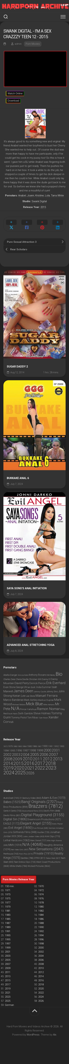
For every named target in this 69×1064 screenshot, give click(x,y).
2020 (41, 988)
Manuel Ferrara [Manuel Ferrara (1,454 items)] (46, 696)
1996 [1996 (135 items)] (19, 750)
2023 (7, 996)
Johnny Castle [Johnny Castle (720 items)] (40, 692)
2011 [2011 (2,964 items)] (37, 758)
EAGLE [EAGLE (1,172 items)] (11, 823)
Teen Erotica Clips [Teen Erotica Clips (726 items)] (25, 862)
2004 (41, 955)
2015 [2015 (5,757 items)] (18, 763)
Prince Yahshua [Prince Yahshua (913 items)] (28, 709)
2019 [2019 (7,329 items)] (8, 768)
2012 (41, 972)
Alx (54, 1034)
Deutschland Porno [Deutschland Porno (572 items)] (32, 811)
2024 (41, 996)
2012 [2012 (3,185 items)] (47, 758)
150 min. (9, 886)
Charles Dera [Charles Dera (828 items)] (9, 679)
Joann (30, 195)
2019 (7, 988)
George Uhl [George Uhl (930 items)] (21, 687)
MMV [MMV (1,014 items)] (15, 844)
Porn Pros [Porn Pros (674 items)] (26, 854)
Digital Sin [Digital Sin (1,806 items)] (15, 819)
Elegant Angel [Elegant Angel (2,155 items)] (36, 823)
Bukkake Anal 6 (18, 478)
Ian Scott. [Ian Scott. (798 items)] (32, 687)
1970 (41, 886)
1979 (7, 906)
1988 (41, 923)
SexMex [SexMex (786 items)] (27, 858)
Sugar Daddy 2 (17, 366)
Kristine (39, 195)
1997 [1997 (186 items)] (26, 750)
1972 (41, 890)
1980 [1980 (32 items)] (15, 746)
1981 (7, 910)
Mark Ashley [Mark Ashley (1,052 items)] (31, 699)
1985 (7, 919)
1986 (41, 919)
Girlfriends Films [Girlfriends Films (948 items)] (25, 832)
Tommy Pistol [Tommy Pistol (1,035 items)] (19, 717)
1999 (7, 947)
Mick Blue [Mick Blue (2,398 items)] (34, 703)
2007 (7, 964)
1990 (41, 927)
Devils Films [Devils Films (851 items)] (12, 815)
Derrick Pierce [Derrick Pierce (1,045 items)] (37, 683)
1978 (41, 902)
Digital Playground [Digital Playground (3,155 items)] (42, 815)
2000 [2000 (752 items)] (47, 750)
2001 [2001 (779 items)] (56, 750)
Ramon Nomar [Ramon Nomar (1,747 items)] (48, 709)
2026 (41, 1000)
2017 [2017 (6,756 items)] (40, 763)
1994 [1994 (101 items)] (6, 750)
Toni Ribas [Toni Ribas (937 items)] (32, 717)
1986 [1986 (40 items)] (34, 746)
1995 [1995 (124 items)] (12, 750)
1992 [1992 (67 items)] (56, 746)
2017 (7, 984)
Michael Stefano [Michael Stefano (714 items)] (18, 705)
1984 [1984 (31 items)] (24, 746)
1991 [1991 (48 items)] (50, 746)
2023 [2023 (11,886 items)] (51, 768)
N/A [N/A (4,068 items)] (32, 844)
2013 (7, 976)
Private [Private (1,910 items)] (43, 853)
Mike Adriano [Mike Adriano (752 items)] (49, 704)
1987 (7, 923)
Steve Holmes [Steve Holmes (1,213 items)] (42, 713)
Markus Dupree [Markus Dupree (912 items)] (46, 700)
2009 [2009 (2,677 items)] (17, 758)
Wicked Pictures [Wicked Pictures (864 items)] (39, 866)
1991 (7, 931)
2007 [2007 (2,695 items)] (53, 754)
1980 (41, 906)
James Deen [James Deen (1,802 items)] (23, 691)
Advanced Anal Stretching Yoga (31, 645)
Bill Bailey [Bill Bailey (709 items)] (51, 675)
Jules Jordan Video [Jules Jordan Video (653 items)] (33, 836)
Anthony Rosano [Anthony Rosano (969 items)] (38, 675)
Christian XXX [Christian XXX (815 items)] (35, 679)
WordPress (33, 1034)
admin (18, 43)
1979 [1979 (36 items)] (10, 746)
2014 (41, 976)
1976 (41, 898)
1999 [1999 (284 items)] (40, 750)
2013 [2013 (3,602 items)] (57, 758)
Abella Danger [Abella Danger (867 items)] (10, 675)
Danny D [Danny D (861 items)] (46, 679)
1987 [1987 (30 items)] (40, 746)
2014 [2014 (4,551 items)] (8, 763)
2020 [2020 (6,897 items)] (19, 768)
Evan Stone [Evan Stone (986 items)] (9, 687)
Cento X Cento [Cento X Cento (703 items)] (12, 811)
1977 (7, 902)
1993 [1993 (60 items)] (61, 746)
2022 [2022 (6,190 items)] (40, 768)
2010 (41, 968)
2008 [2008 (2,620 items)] (7, 758)
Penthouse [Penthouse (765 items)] (11, 853)
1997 (7, 943)
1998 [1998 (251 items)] (32, 750)
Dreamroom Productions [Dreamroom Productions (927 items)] (44, 819)
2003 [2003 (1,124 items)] (16, 754)
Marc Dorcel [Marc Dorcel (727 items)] (38, 840)
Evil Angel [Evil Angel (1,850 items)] (20, 828)
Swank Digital (39, 201)
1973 (7, 894)
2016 (41, 980)
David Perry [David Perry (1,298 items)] (21, 683)
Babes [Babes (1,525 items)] (12, 802)
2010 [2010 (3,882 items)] (27, 758)
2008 (41, 964)
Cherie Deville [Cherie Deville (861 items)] (22, 679)
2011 (7, 972)
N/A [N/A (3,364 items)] (15, 708)
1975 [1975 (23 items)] (5, 746)
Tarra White (57, 195)
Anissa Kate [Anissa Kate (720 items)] (23, 675)
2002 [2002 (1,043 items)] (7, 754)
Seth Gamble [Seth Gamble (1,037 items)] (25, 713)
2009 (7, 968)
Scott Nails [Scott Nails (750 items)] (13, 713)
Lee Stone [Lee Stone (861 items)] (30, 696)
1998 (41, 943)
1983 (7, 914)
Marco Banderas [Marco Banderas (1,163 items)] (13, 699)
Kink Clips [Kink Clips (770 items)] (52, 836)
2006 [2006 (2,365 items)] (43, 754)
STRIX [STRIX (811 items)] (39, 858)
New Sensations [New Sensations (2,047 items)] (46, 849)
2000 (41, 947)
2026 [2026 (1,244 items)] (30, 773)
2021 (7, 992)
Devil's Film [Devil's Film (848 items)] (52, 810)
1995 (7, 939)
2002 (41, 951)
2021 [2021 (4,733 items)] (29, 768)
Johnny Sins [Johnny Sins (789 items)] (52, 691)
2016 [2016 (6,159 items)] (29, 763)
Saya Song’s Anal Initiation (27, 588)
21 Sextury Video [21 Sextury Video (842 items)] (30, 798)
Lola (47, 195)
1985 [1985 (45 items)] (29, 746)
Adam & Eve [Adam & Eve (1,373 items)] (53, 797)
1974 (41, 894)
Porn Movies (33, 43)
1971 (7, 890)
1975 (7, 898)
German (9, 1005)
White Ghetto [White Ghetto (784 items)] (18, 866)
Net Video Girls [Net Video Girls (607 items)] (19, 850)
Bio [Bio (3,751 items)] (59, 674)
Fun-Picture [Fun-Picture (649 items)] (40, 828)
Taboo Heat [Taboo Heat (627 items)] (53, 858)
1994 (41, 935)
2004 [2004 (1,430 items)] (25, 754)
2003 (7, 955)
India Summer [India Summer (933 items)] (43, 687)
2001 (7, 951)
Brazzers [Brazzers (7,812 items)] (45, 806)
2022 (41, 992)
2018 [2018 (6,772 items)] (51, 763)
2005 (7, 959)
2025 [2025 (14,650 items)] (20, 773)
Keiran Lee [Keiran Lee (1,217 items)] (18, 695)
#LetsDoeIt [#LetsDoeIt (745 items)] (11, 798)
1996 (41, 939)
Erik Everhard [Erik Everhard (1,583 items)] (56, 683)
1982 (41, 910)
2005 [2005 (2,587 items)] (34, 754)
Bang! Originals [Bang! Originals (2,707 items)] (39, 802)
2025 (7, 1000)
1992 (41, 931)
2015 (43, 207)
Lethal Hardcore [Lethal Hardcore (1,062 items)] (16, 840)
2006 (41, 959)
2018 (41, 984)
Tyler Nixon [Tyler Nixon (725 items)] (43, 718)
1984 (41, 914)
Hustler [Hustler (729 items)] (43, 832)
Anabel (22, 195)
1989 (7, 927)
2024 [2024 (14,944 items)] (8, 773)
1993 (7, 935)
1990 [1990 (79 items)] (45, 746)
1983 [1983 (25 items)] (20, 746)
